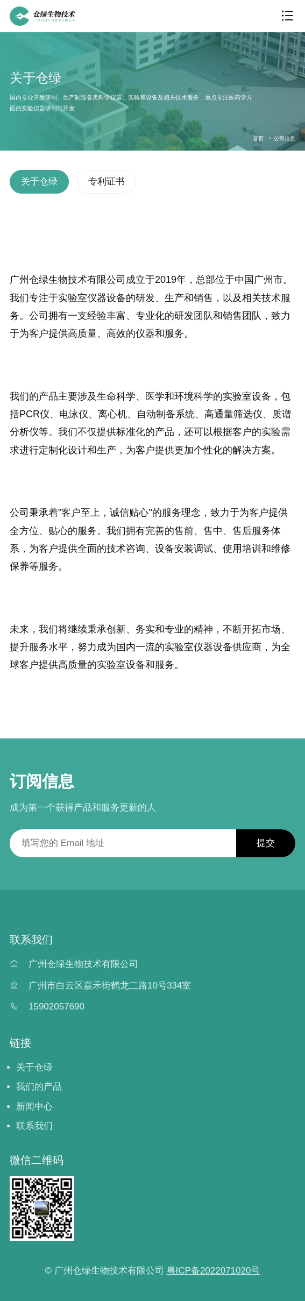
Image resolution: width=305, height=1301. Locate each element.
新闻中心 (34, 1106)
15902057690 (56, 1006)
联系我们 (34, 1126)
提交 (266, 843)
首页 (258, 138)
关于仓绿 (39, 181)
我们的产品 (39, 1087)
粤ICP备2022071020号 (213, 1271)
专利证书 (106, 181)
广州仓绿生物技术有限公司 (83, 964)
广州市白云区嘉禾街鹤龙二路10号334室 (110, 985)
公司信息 (284, 138)
